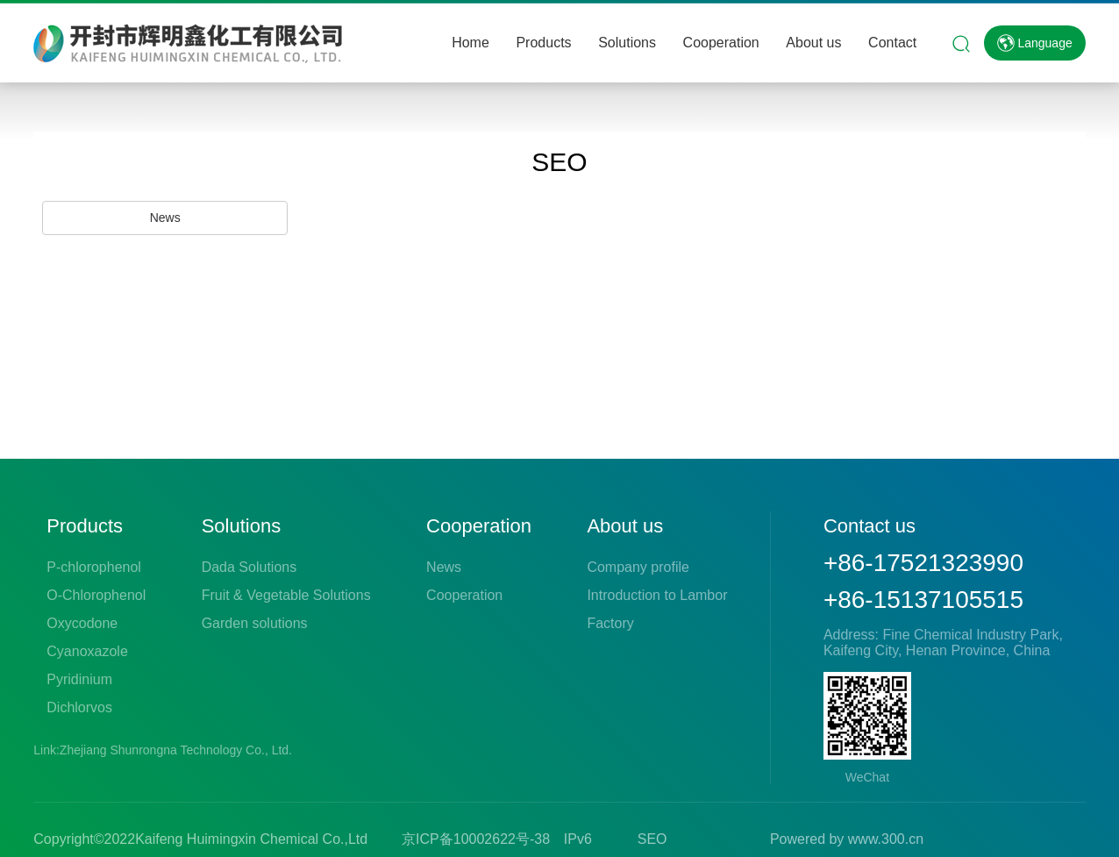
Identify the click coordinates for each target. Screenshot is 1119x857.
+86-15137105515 (923, 599)
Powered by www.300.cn (846, 839)
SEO (652, 839)
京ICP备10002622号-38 (476, 839)
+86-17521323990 (923, 562)
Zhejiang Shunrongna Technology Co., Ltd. (178, 750)
